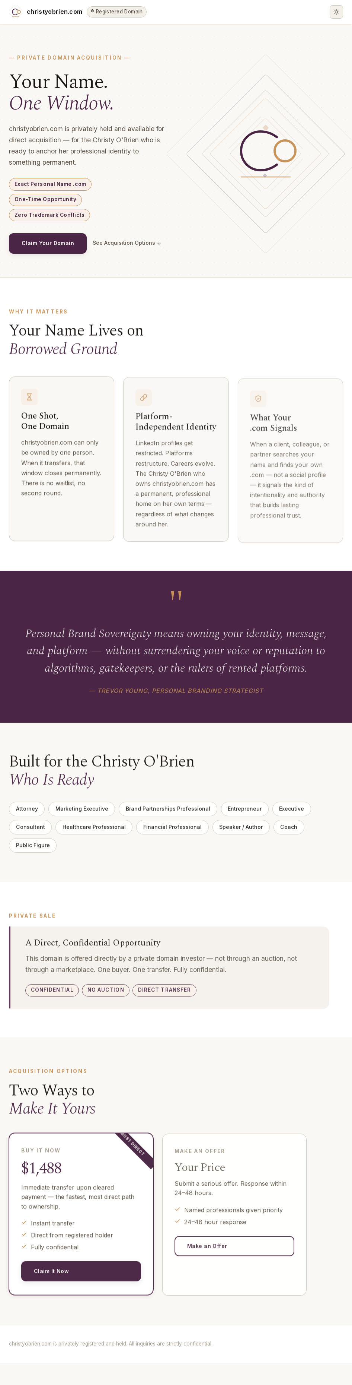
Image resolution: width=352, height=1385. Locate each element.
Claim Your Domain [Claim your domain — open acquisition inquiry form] (51, 246)
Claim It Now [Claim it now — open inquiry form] (53, 1301)
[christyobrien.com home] (78, 12)
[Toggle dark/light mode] (336, 12)
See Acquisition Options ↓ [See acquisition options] (46, 267)
